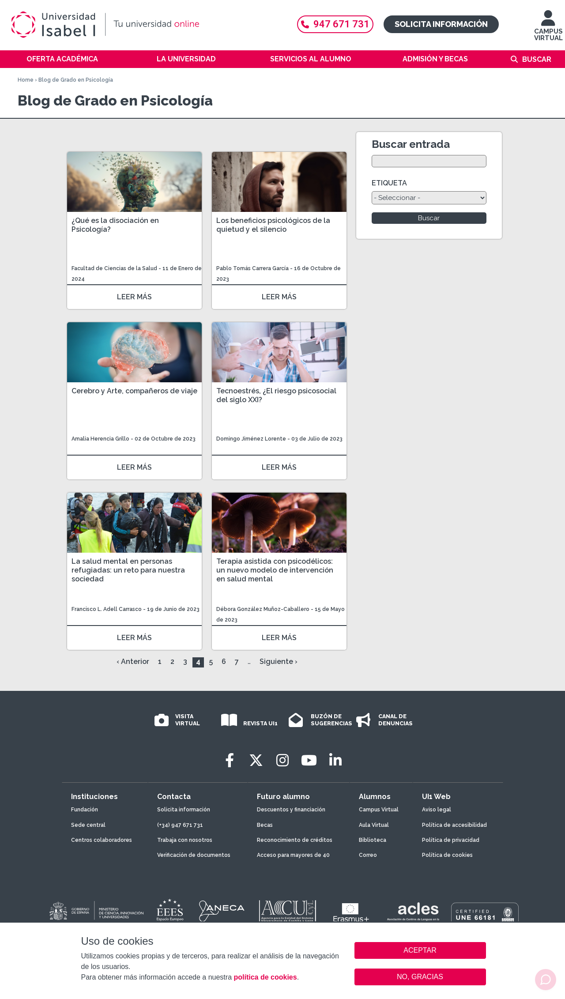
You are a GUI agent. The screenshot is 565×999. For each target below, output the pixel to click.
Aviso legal (436, 810)
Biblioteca (372, 840)
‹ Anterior (133, 661)
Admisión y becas (435, 59)
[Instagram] (282, 760)
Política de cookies (447, 855)
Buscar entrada (411, 144)
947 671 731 (335, 24)
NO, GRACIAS (420, 976)
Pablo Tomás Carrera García (252, 268)
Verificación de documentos (193, 855)
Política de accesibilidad (454, 825)
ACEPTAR (420, 950)
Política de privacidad (450, 840)
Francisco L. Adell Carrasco (107, 609)
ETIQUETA (389, 183)
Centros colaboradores (101, 840)
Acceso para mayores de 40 (293, 855)
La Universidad (186, 59)
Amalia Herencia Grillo (100, 439)
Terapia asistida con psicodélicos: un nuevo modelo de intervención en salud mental (274, 570)
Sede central (88, 825)
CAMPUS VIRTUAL (548, 30)
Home (26, 80)
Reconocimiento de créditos (294, 840)
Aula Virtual (374, 825)
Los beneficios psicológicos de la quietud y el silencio (273, 225)
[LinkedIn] (335, 760)
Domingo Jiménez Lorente (251, 439)
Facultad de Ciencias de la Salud (115, 268)
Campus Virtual (379, 810)
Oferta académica (62, 59)
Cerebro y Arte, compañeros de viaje (134, 391)
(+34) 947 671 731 (180, 825)
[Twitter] (256, 760)
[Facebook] (229, 760)
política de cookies (265, 977)
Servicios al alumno (310, 59)
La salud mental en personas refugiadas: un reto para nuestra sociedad (128, 570)
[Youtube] (309, 760)
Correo (368, 855)
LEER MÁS (134, 297)
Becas (265, 825)
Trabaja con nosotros (184, 840)
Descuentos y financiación (291, 810)
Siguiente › (279, 661)
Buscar (536, 59)
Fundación (84, 810)
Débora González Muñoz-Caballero (262, 609)
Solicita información (441, 24)
